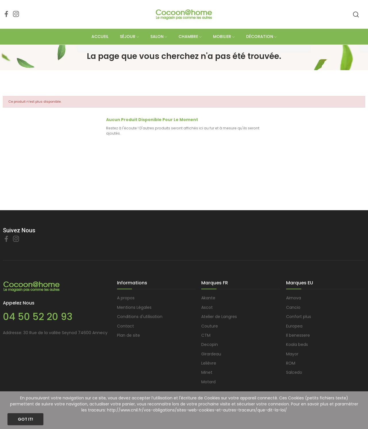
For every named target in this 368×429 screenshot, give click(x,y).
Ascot (207, 307)
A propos (126, 298)
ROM (290, 363)
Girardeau (211, 354)
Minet (206, 372)
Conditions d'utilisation (139, 316)
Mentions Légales (134, 307)
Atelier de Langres (219, 316)
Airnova (293, 298)
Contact (125, 326)
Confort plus (298, 316)
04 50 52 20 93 (37, 316)
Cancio (293, 307)
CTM (205, 335)
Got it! (25, 419)
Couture (209, 326)
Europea (294, 326)
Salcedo (294, 372)
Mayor (292, 354)
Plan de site (128, 335)
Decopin (209, 344)
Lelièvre (208, 363)
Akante (208, 298)
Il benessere (298, 335)
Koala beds (297, 344)
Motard (208, 382)
